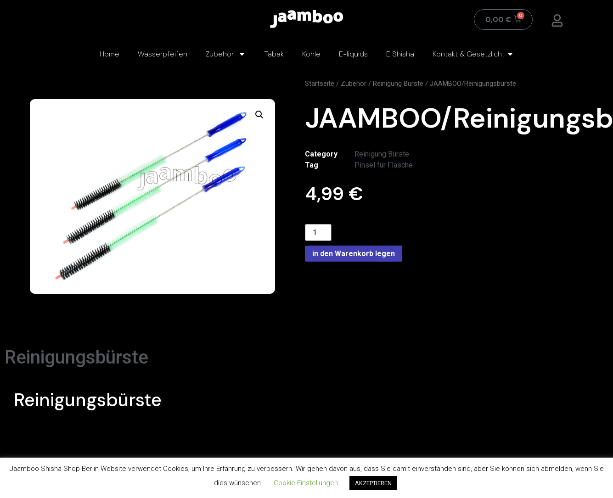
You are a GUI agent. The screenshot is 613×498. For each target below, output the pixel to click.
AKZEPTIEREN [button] (373, 483)
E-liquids (353, 54)
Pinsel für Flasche (383, 165)
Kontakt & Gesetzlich (473, 54)
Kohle (311, 54)
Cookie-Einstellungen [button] (306, 483)
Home (109, 54)
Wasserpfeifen (162, 54)
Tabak (274, 54)
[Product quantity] (318, 232)
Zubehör (226, 54)
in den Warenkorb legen (353, 253)
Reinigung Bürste (398, 83)
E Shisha (400, 54)
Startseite (319, 83)
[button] (259, 114)
